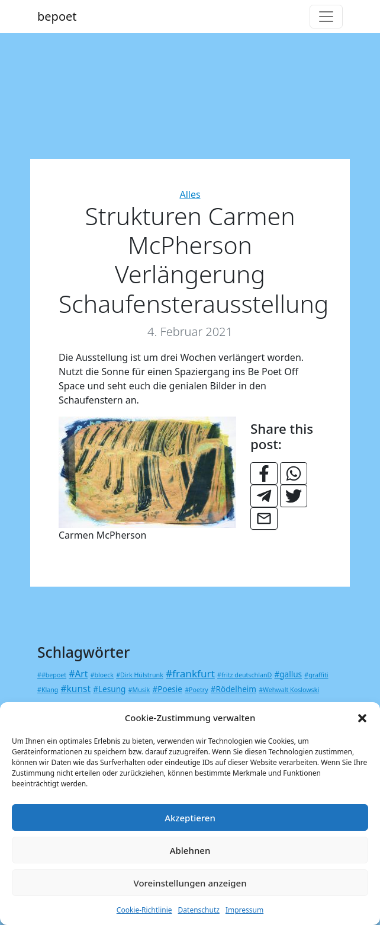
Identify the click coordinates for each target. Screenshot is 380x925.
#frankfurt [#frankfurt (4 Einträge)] (190, 673)
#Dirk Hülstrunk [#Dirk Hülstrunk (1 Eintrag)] (139, 675)
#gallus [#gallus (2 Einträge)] (288, 674)
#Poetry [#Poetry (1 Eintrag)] (196, 690)
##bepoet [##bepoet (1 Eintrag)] (51, 675)
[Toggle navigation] (326, 16)
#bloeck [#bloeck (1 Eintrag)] (102, 675)
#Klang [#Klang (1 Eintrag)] (47, 690)
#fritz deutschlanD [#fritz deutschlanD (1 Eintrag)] (244, 675)
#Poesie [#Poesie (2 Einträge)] (167, 688)
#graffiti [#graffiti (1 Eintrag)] (316, 675)
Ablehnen (190, 850)
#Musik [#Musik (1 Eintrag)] (139, 690)
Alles (189, 194)
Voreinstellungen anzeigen (189, 883)
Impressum (244, 910)
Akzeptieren (190, 818)
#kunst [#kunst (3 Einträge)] (76, 688)
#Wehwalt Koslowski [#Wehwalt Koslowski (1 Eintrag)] (289, 690)
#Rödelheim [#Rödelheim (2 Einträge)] (233, 688)
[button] (362, 718)
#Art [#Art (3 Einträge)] (78, 673)
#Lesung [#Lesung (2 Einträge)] (109, 688)
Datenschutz (199, 910)
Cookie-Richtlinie (144, 910)
